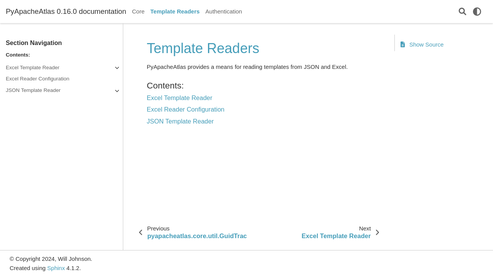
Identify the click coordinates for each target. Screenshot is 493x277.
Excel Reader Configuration (37, 79)
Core (138, 11)
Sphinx (56, 268)
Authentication (223, 11)
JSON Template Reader (33, 90)
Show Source (422, 44)
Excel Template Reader (32, 67)
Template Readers (175, 11)
